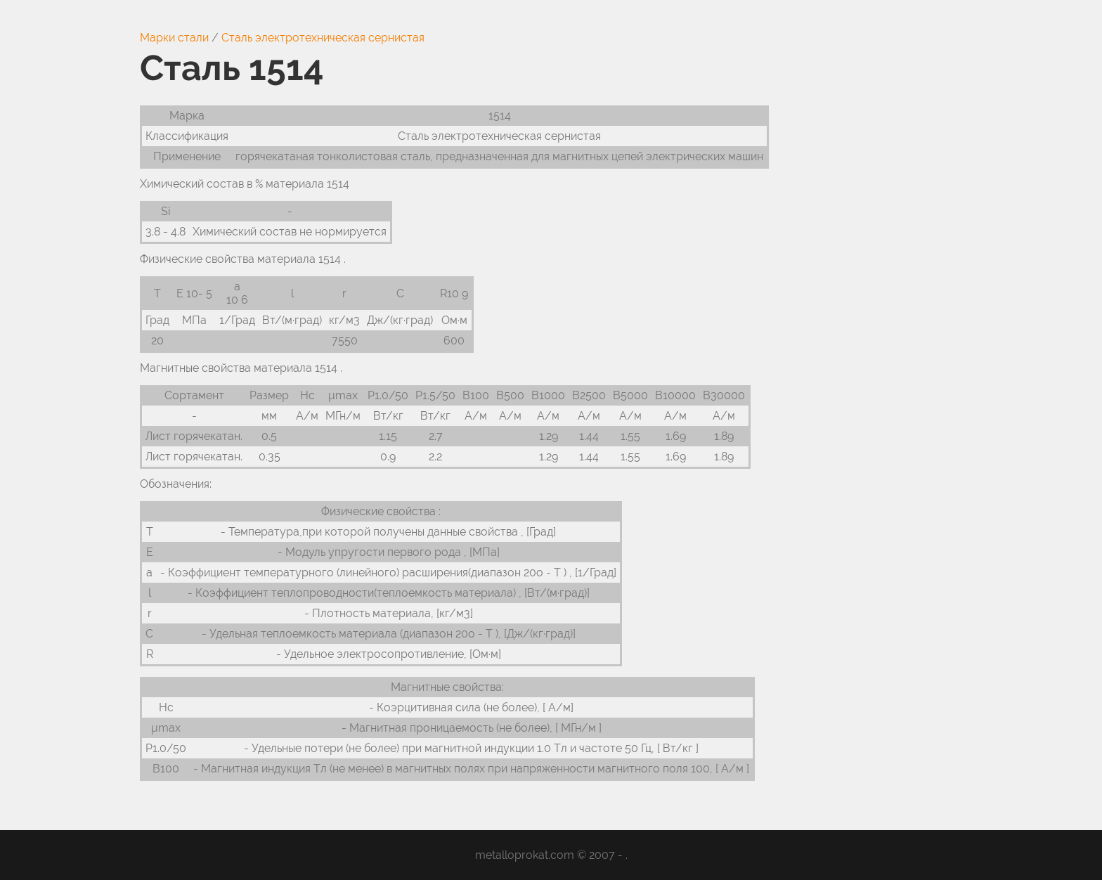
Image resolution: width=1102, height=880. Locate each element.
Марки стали (174, 37)
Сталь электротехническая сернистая (322, 37)
